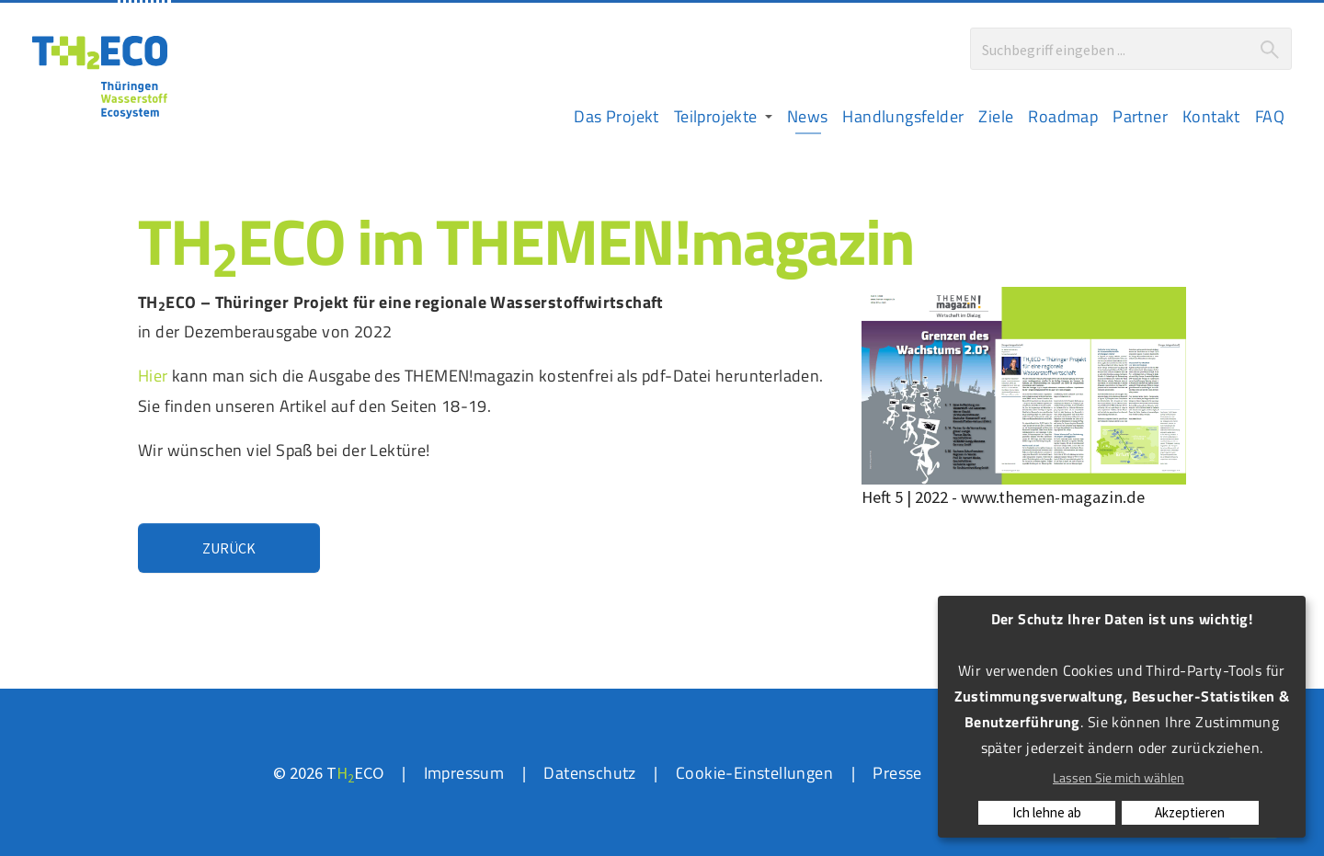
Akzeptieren (1190, 812)
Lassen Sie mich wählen (1118, 777)
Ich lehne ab (1046, 812)
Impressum (464, 772)
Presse (897, 772)
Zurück (229, 548)
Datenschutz (589, 772)
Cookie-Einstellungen (754, 772)
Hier (153, 375)
